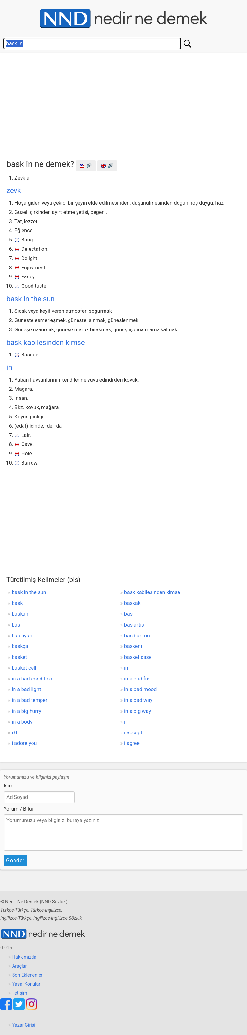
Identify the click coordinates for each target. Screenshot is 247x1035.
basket (19, 657)
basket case (137, 657)
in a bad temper (30, 700)
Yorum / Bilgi (18, 809)
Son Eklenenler (27, 975)
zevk (13, 190)
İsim (9, 786)
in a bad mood (140, 689)
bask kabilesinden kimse (45, 342)
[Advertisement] (126, 105)
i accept (133, 733)
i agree (132, 743)
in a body (22, 722)
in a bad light (26, 689)
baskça (20, 646)
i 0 (14, 733)
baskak (132, 603)
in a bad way (138, 700)
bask (17, 603)
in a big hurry (26, 711)
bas (128, 614)
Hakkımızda (24, 957)
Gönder (15, 860)
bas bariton (137, 636)
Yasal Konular (26, 984)
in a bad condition (32, 679)
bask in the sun (30, 298)
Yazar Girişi (23, 1025)
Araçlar (19, 966)
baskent (133, 646)
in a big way (137, 711)
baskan (20, 614)
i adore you (24, 743)
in (9, 367)
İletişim (19, 993)
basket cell (24, 668)
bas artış (134, 625)
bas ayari (22, 636)
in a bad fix (136, 679)
